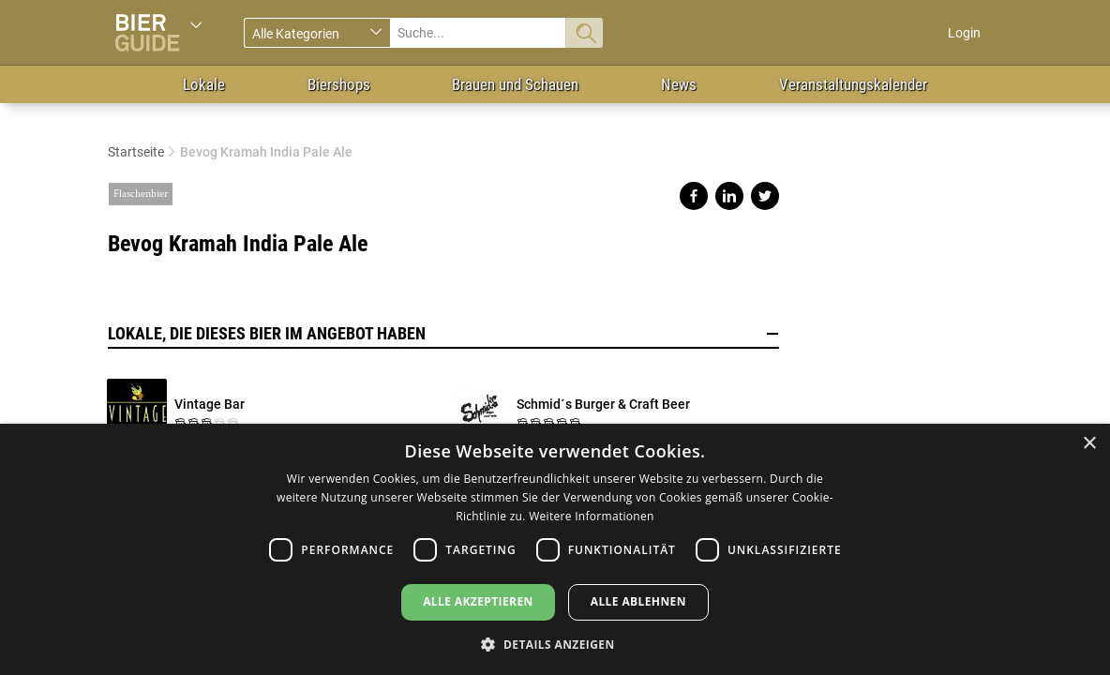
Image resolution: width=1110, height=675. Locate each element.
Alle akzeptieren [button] (478, 601)
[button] (554, 643)
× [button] (1089, 444)
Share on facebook (694, 196)
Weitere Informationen (591, 516)
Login (964, 32)
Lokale (204, 84)
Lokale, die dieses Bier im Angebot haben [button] (443, 334)
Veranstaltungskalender (853, 84)
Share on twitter (765, 196)
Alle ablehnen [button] (638, 601)
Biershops (339, 84)
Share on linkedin (729, 196)
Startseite (136, 151)
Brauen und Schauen (515, 84)
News (679, 84)
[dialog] (555, 549)
